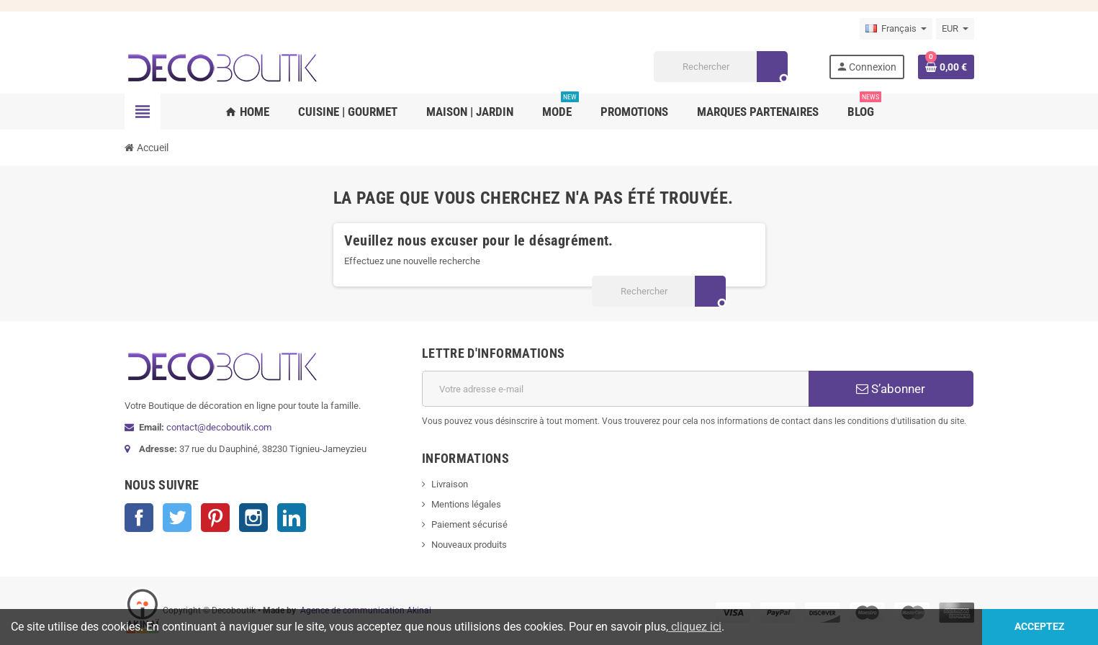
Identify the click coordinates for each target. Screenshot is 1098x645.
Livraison (449, 484)
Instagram (253, 517)
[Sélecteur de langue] (896, 29)
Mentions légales (466, 504)
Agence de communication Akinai (365, 610)
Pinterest (215, 517)
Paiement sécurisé (469, 524)
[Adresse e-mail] (615, 389)
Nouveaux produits (469, 544)
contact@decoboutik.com (218, 427)
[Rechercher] (720, 66)
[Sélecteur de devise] (955, 29)
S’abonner (890, 389)
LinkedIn (291, 517)
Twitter (177, 517)
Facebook (139, 517)
